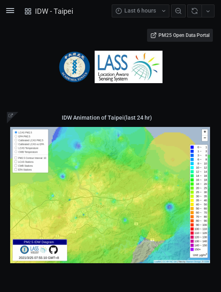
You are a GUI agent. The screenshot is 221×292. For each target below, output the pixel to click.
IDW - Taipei (54, 11)
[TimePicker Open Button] (140, 10)
